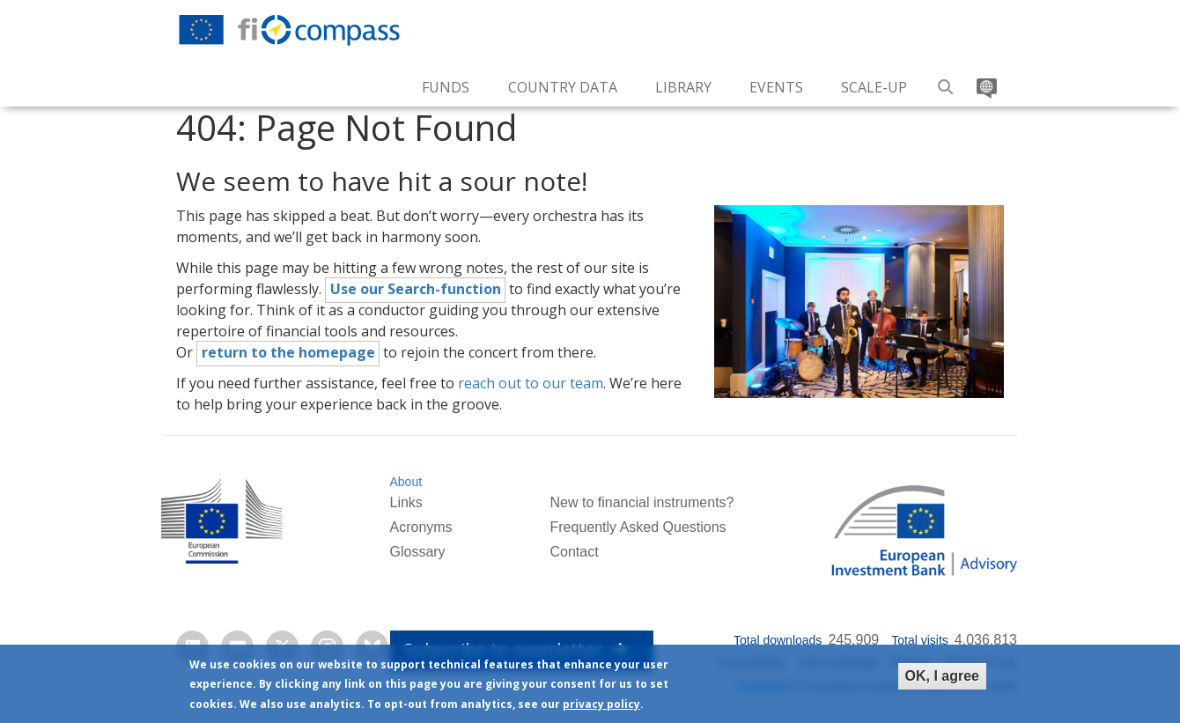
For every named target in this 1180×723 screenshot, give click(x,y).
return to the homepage (288, 352)
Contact (573, 551)
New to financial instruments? (641, 502)
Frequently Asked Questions (637, 527)
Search (946, 80)
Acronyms (420, 527)
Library (683, 87)
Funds (445, 87)
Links (405, 502)
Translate (985, 80)
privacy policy (601, 704)
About (405, 482)
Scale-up (874, 87)
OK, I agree (942, 675)
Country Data (562, 87)
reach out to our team (530, 383)
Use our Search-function (415, 289)
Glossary (417, 551)
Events (776, 87)
